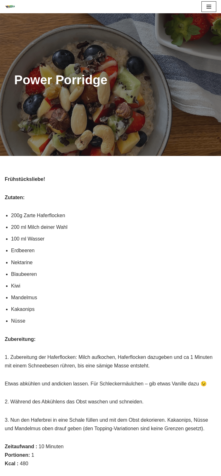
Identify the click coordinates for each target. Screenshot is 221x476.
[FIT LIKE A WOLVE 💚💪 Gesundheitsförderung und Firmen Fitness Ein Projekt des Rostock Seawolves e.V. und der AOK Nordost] (10, 7)
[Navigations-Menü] (208, 6)
